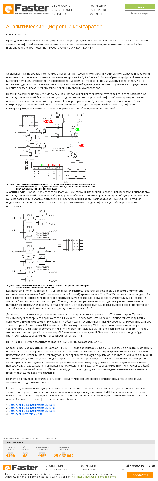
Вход (139, 6)
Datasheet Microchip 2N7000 (26, 414)
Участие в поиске (63, 9)
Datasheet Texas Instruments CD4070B (32, 408)
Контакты (96, 14)
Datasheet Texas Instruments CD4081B (32, 411)
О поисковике (61, 5)
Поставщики (98, 5)
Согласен (140, 475)
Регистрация (140, 13)
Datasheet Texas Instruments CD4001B (32, 405)
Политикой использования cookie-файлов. (93, 476)
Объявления (59, 14)
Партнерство (98, 9)
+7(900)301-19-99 (142, 465)
